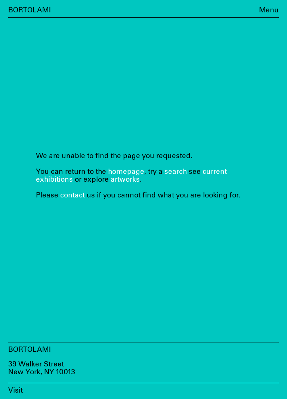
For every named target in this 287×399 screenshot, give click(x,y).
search (175, 171)
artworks (125, 179)
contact (72, 195)
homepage (126, 171)
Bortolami (29, 10)
